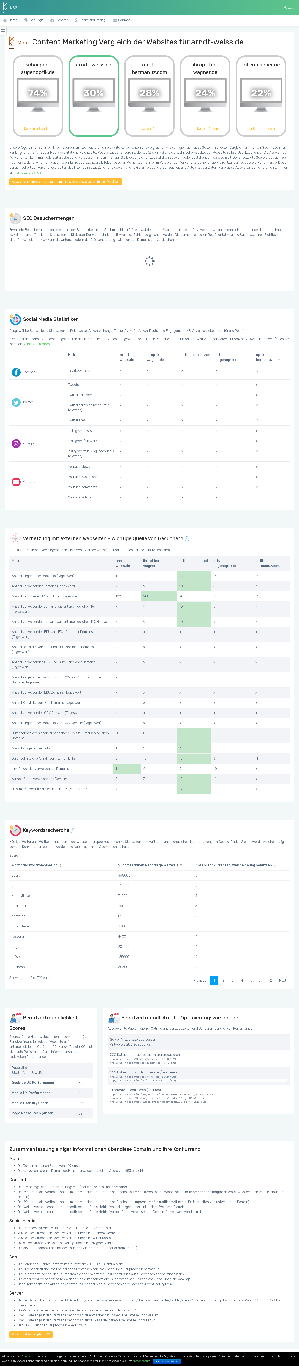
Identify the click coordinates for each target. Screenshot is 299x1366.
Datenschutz (142, 1360)
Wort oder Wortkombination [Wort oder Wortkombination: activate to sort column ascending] (35, 865)
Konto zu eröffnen (28, 172)
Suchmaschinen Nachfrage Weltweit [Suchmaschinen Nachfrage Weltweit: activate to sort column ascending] (148, 865)
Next (282, 980)
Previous (199, 980)
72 (270, 980)
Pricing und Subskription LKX (31, 1334)
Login (290, 7)
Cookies (27, 1356)
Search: (38, 855)
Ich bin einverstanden (167, 1361)
